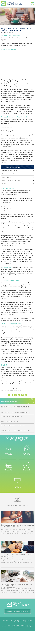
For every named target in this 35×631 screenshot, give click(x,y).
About (11, 620)
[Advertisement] (17, 65)
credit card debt (6, 267)
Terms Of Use (13, 622)
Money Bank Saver (7, 183)
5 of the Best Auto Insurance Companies (13, 426)
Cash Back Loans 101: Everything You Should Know (15, 430)
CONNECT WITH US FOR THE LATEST (17, 611)
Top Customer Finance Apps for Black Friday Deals (15, 412)
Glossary (20, 622)
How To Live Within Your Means (11, 180)
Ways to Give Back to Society (9, 421)
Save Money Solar (7, 177)
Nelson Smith (4, 32)
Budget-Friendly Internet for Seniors (11, 417)
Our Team (5, 620)
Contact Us (16, 620)
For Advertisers (23, 620)
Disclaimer (26, 622)
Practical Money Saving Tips (10, 171)
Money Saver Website (8, 174)
